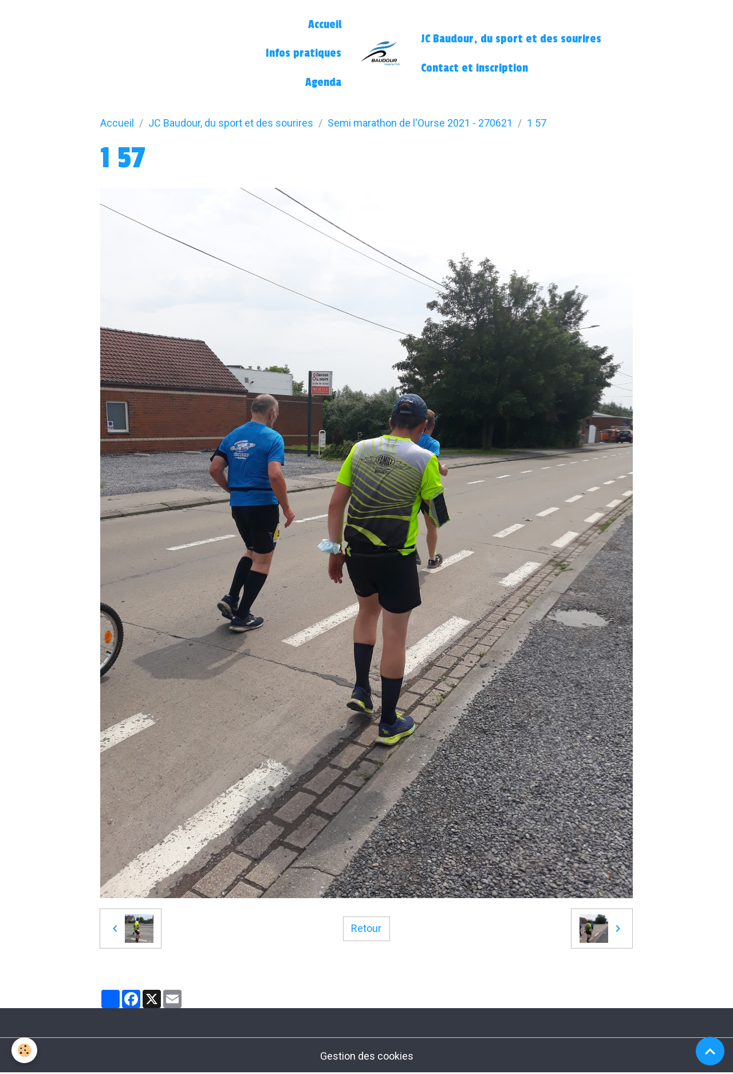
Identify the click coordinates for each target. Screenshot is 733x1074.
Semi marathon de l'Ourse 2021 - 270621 (420, 123)
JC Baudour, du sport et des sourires (511, 39)
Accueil (324, 25)
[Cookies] (24, 1050)
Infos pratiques (303, 53)
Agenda (323, 82)
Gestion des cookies (366, 1056)
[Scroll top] (710, 1051)
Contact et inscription (474, 68)
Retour (366, 928)
